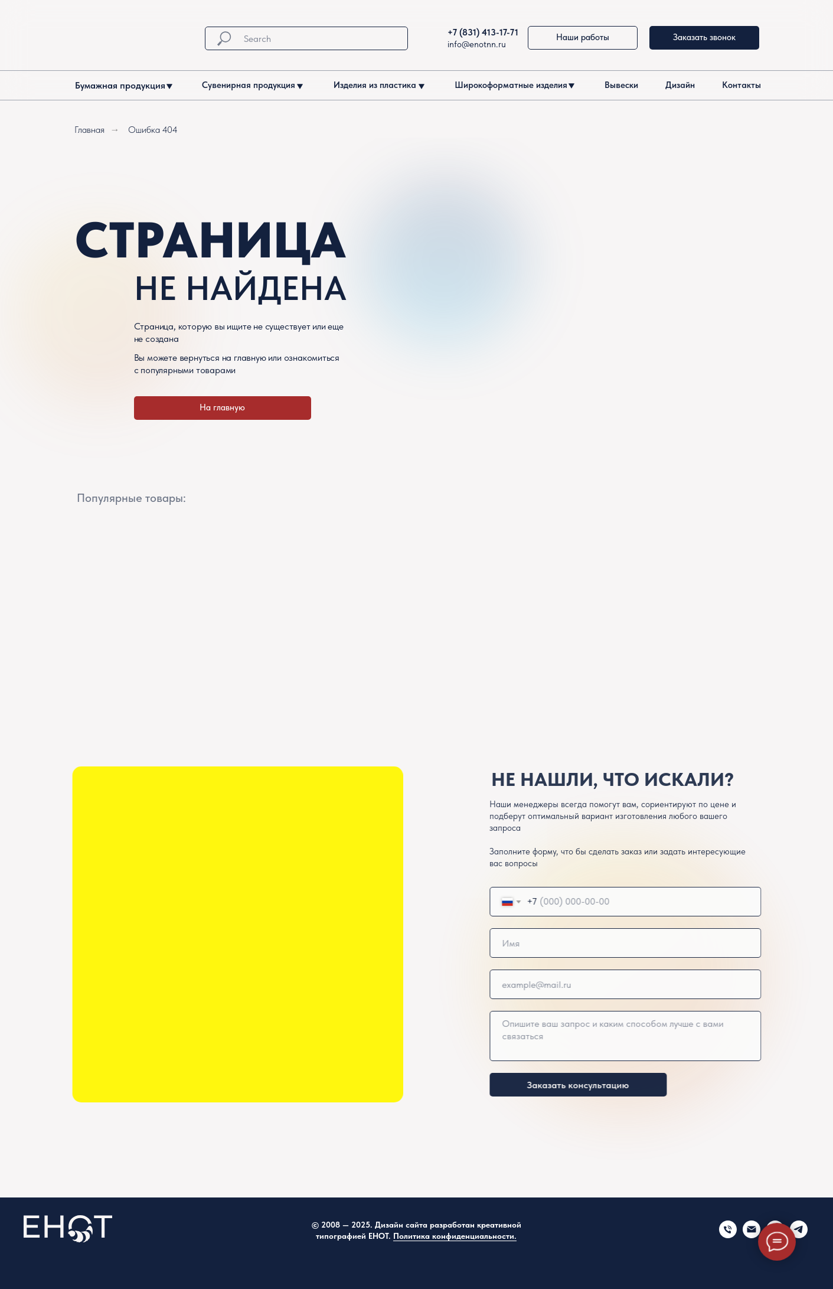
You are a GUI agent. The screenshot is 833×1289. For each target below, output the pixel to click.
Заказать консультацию (634, 1085)
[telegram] (799, 1235)
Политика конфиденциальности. (455, 1236)
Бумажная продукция (120, 85)
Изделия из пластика (375, 85)
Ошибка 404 (153, 129)
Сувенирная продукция (248, 85)
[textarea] (681, 1036)
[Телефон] (728, 1235)
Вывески (621, 85)
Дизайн (680, 85)
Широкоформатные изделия (511, 85)
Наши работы (582, 37)
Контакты (741, 85)
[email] (681, 984)
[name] (681, 943)
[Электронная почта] (751, 1235)
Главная (89, 129)
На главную (222, 407)
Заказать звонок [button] (704, 37)
